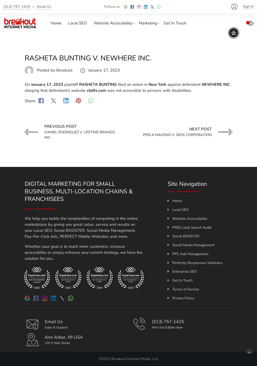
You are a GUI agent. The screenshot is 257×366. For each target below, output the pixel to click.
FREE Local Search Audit (190, 227)
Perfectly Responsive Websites (195, 262)
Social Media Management (191, 245)
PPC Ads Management (188, 254)
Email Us (44, 6)
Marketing (148, 23)
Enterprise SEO (182, 271)
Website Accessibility (113, 23)
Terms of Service (183, 289)
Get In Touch (175, 23)
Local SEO (77, 23)
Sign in (248, 6)
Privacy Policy (181, 298)
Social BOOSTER (183, 236)
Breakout (64, 70)
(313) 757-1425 (16, 6)
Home (56, 23)
